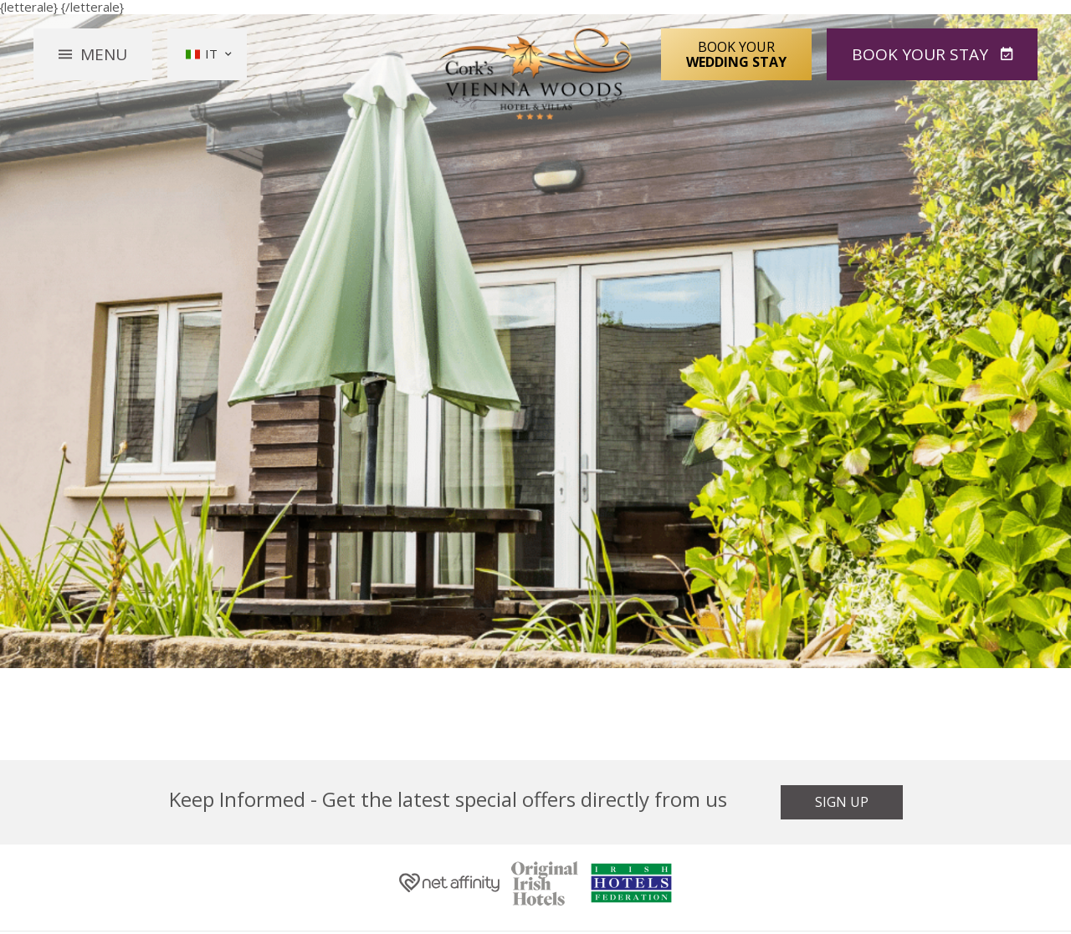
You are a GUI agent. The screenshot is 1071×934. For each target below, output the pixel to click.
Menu (103, 53)
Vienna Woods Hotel (536, 74)
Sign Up (842, 802)
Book (922, 53)
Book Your (736, 53)
